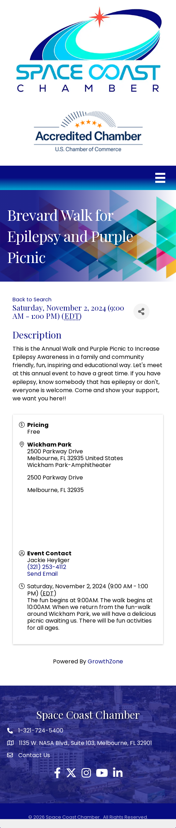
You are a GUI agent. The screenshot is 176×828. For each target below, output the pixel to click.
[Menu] (160, 177)
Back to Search (32, 299)
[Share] (141, 311)
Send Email (42, 574)
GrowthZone (105, 661)
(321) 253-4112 (46, 567)
